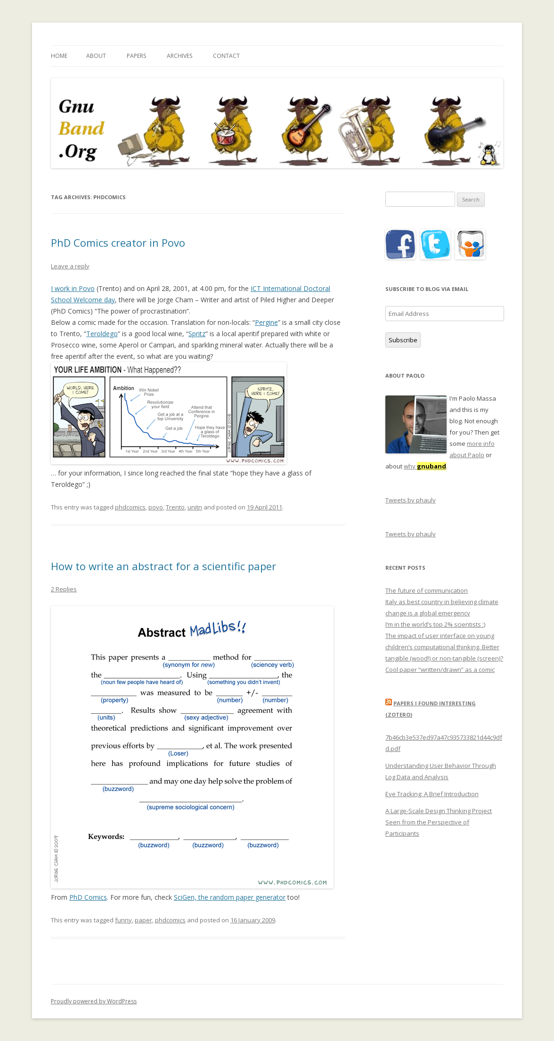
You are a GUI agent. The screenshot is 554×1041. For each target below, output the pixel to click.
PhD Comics (88, 897)
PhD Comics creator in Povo (118, 242)
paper (143, 920)
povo (155, 507)
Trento (175, 507)
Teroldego (102, 333)
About (96, 56)
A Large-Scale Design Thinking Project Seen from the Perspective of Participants (438, 822)
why (425, 466)
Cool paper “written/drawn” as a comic (440, 669)
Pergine (266, 322)
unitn (194, 507)
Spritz (196, 333)
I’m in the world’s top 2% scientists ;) (435, 624)
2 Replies (64, 589)
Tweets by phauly (410, 500)
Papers (136, 56)
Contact (226, 56)
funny (123, 920)
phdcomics (130, 507)
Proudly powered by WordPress (94, 1001)
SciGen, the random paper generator (229, 897)
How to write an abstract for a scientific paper (163, 566)
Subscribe (403, 340)
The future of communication (426, 590)
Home (59, 56)
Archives (179, 56)
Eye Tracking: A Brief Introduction (432, 794)
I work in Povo (73, 288)
